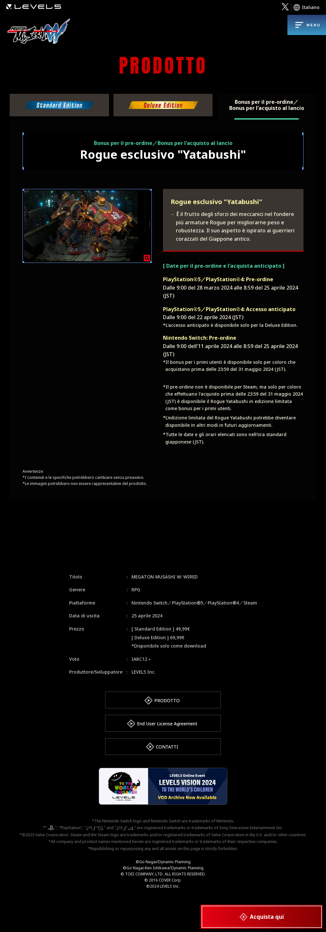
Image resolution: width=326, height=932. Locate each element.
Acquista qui (268, 914)
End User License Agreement (167, 725)
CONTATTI (167, 749)
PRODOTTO (167, 700)
